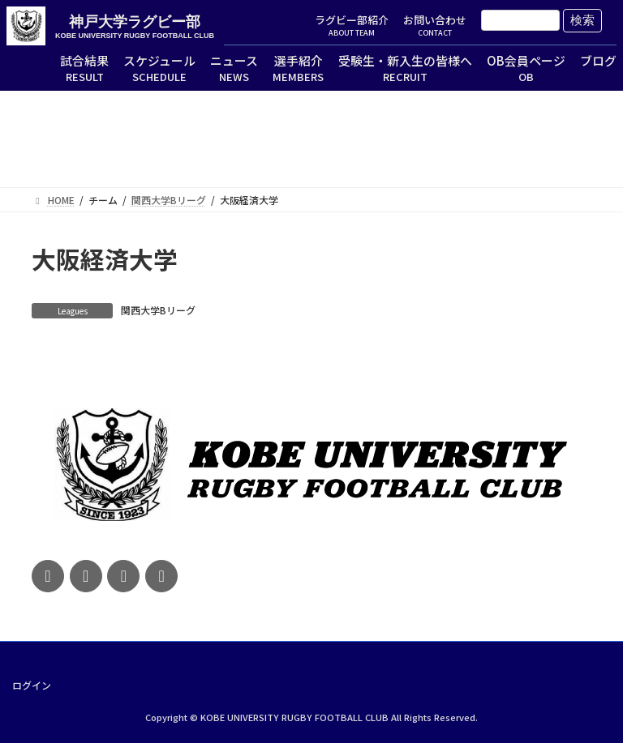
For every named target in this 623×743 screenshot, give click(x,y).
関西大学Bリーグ (158, 310)
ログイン (31, 684)
